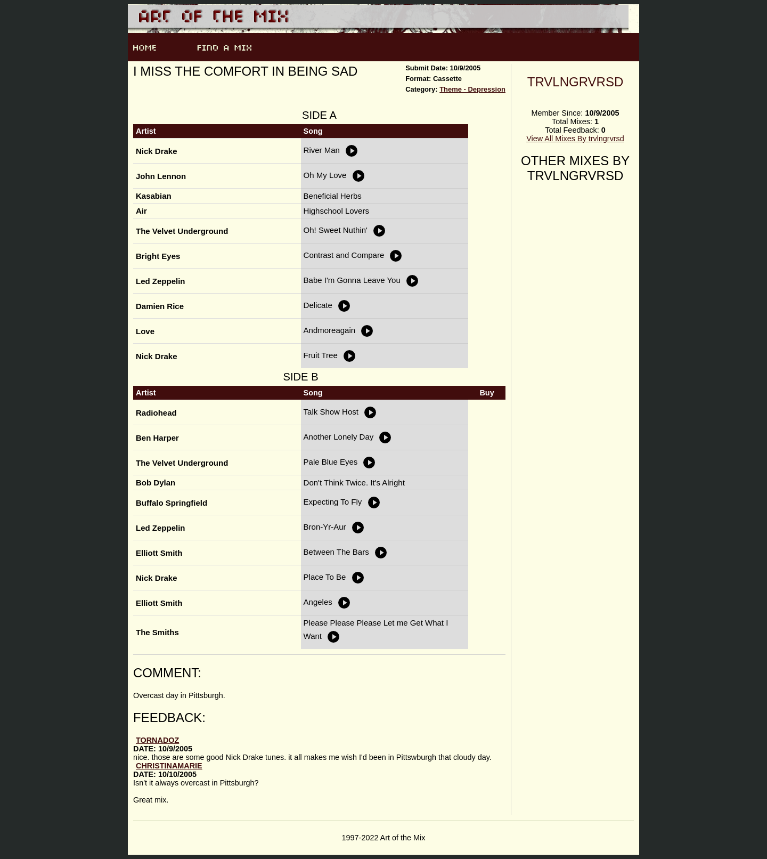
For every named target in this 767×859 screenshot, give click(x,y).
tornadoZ (157, 740)
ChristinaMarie (169, 765)
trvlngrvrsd (575, 82)
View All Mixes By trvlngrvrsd (575, 138)
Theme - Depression (472, 89)
